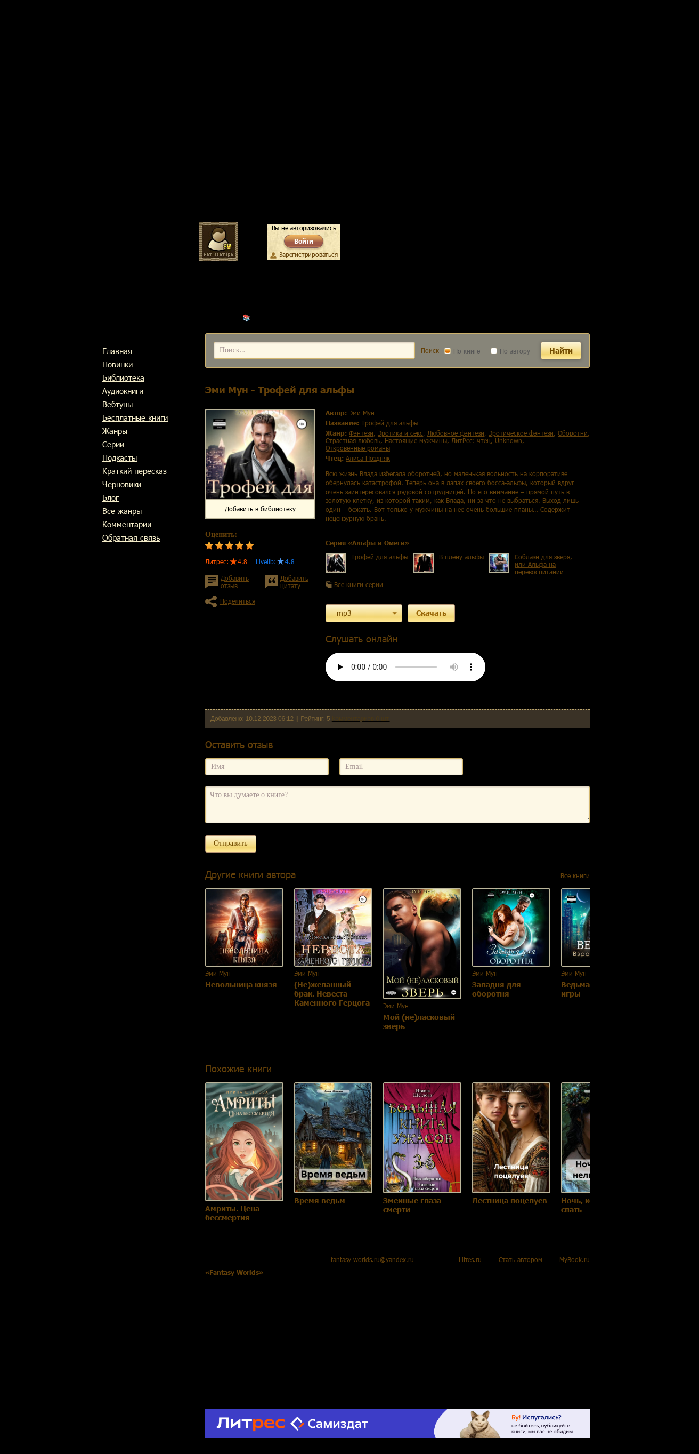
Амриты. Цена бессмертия (232, 1213)
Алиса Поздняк (368, 458)
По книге (462, 351)
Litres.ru (470, 1259)
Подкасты (119, 457)
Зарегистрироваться (308, 254)
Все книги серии (358, 584)
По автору (510, 351)
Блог (110, 497)
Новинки (117, 364)
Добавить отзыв (235, 581)
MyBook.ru (574, 1259)
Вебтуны (117, 404)
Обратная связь (131, 537)
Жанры (114, 431)
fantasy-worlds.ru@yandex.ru (372, 1259)
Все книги (575, 875)
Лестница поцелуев (509, 1200)
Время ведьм (319, 1200)
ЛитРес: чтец (471, 440)
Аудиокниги (122, 391)
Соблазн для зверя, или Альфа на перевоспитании (543, 564)
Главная (117, 351)
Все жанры (122, 511)
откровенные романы (358, 448)
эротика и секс (400, 433)
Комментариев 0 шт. (361, 718)
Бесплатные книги (135, 417)
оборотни (573, 433)
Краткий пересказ (134, 471)
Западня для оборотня (496, 989)
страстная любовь (353, 440)
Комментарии (126, 524)
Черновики (121, 484)
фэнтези (361, 433)
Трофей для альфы (379, 556)
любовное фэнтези (455, 433)
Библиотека (123, 377)
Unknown (508, 440)
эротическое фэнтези (521, 433)
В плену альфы (461, 556)
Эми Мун (265, 317)
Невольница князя (241, 984)
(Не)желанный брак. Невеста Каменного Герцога (332, 993)
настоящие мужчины (416, 440)
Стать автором (520, 1259)
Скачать (431, 612)
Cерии (113, 444)
